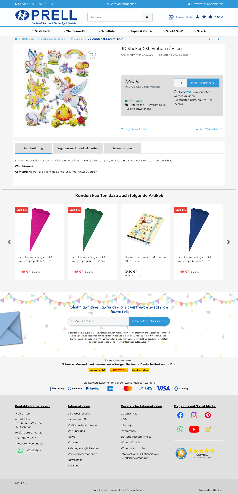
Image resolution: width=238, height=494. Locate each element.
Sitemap (126, 425)
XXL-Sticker (180, 54)
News (71, 436)
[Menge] (180, 83)
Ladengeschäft (77, 419)
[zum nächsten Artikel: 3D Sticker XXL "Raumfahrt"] (218, 39)
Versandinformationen (82, 454)
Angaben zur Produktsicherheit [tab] (77, 148)
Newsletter (75, 459)
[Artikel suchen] (147, 17)
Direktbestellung (79, 413)
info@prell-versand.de (29, 443)
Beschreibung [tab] (33, 148)
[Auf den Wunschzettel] (92, 55)
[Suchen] (114, 17)
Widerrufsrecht (131, 442)
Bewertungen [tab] (122, 148)
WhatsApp (34, 450)
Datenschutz (129, 413)
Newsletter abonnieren (149, 321)
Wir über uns (76, 431)
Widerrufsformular (133, 448)
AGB (124, 419)
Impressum (128, 431)
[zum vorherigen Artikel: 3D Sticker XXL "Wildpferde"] (209, 39)
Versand (155, 86)
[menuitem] (42, 31)
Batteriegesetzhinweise (136, 436)
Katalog (73, 465)
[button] (197, 17)
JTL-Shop (218, 490)
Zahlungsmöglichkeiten (83, 448)
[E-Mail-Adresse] (98, 321)
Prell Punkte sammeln (82, 425)
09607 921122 (33, 432)
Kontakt (73, 442)
